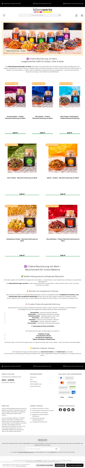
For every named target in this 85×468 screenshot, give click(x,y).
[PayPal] (61, 379)
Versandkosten (38, 461)
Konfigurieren (60, 465)
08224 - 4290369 (8, 381)
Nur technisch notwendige (45, 465)
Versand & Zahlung (35, 387)
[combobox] (38, 15)
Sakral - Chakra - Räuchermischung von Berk (63, 178)
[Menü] (4, 15)
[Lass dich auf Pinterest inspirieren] (73, 411)
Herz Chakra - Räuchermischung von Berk (22, 178)
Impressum (33, 378)
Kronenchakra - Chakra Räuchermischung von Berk (15, 117)
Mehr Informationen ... (21, 466)
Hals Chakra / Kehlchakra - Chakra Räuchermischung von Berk (69, 117)
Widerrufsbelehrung (35, 385)
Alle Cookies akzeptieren (74, 465)
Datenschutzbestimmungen (25, 453)
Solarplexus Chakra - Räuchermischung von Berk (22, 240)
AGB (31, 380)
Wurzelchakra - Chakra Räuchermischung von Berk (62, 240)
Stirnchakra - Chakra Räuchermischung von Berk (42, 117)
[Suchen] (60, 15)
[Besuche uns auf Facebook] (60, 411)
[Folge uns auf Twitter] (69, 411)
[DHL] (72, 389)
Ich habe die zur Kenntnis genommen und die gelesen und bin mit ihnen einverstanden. (43, 453)
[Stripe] (74, 394)
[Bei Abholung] (70, 398)
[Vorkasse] (62, 398)
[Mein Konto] (76, 15)
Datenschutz (33, 383)
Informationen (36, 375)
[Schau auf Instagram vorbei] (65, 411)
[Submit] (56, 450)
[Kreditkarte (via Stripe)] (62, 384)
